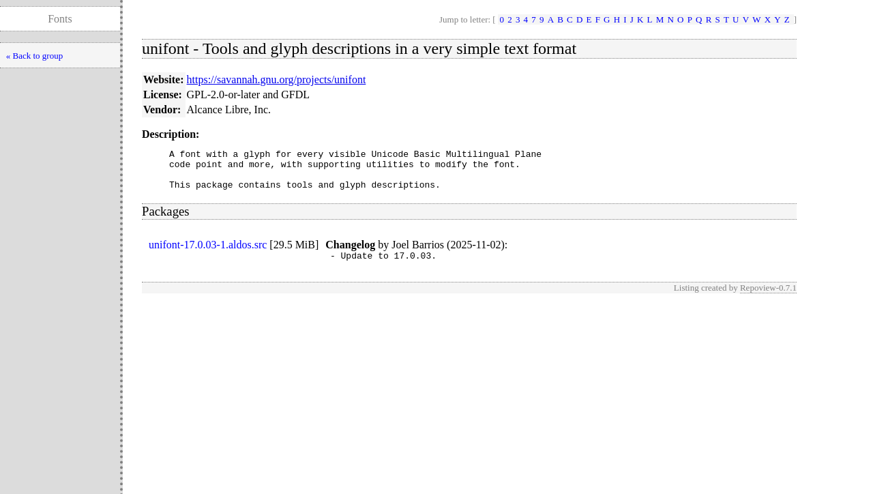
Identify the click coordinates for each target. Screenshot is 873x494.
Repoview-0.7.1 (768, 298)
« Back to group (34, 55)
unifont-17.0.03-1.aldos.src (208, 253)
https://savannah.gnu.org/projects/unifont (276, 79)
